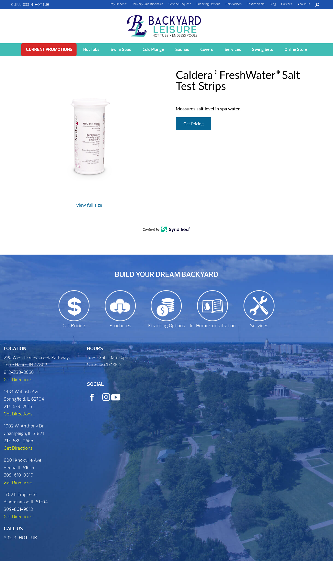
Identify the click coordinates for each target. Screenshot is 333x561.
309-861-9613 (18, 509)
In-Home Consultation (213, 326)
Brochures (120, 326)
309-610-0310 (18, 475)
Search (317, 4)
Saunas (182, 49)
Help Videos (233, 4)
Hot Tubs (91, 49)
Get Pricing (193, 123)
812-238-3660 (19, 372)
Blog (273, 4)
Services (233, 49)
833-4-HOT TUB (36, 4)
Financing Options (208, 4)
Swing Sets (262, 49)
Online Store (295, 49)
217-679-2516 (18, 406)
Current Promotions (49, 49)
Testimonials (256, 4)
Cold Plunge (153, 49)
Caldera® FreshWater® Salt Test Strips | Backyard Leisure (164, 23)
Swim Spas (121, 49)
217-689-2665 (18, 441)
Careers (286, 4)
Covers (206, 49)
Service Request (179, 4)
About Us (303, 4)
